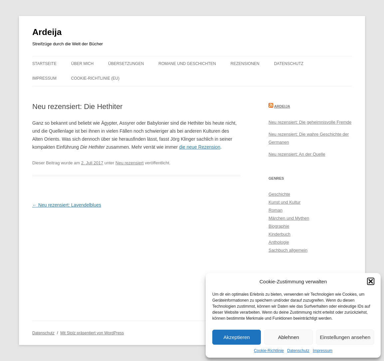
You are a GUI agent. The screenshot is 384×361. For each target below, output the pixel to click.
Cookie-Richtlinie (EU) (95, 78)
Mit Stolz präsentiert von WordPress (92, 333)
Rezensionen (245, 63)
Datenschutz (298, 350)
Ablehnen (288, 337)
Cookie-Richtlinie (269, 350)
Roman (276, 210)
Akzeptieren (236, 337)
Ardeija (47, 32)
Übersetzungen (126, 63)
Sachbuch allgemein (288, 250)
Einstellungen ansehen (345, 337)
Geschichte (279, 194)
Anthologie (279, 242)
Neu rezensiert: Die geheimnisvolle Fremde (310, 122)
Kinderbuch (279, 234)
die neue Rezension (199, 147)
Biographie (279, 226)
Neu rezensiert (129, 162)
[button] (370, 281)
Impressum (322, 350)
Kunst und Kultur (284, 202)
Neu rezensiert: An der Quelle (297, 154)
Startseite (44, 63)
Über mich (82, 63)
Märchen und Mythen (289, 218)
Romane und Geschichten (187, 63)
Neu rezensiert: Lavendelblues (66, 205)
